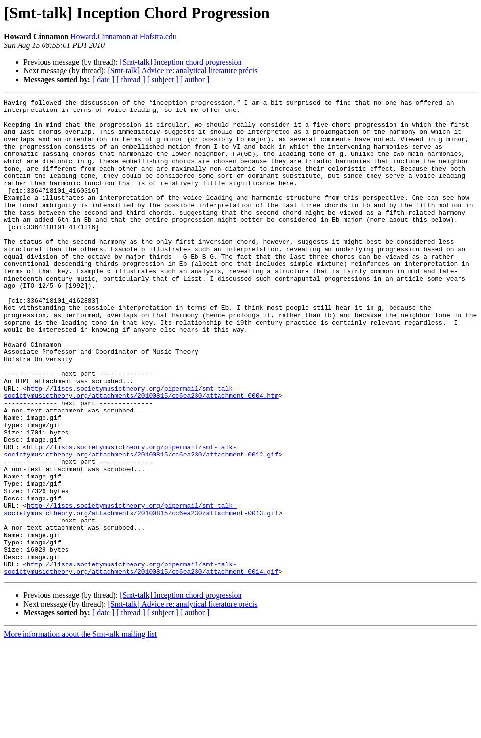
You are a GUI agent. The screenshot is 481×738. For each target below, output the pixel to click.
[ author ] (195, 79)
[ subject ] (162, 79)
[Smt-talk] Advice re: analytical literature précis (182, 70)
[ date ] (103, 79)
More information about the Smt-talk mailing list (80, 729)
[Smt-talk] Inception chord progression (180, 62)
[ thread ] (130, 79)
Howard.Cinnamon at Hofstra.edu (123, 36)
